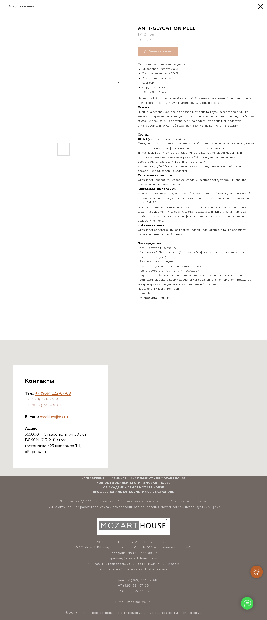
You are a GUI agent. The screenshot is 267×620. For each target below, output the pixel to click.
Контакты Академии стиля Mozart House (133, 483)
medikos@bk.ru (54, 417)
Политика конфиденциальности (143, 501)
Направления (93, 478)
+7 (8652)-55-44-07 (43, 405)
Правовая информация (189, 501)
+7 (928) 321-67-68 (42, 399)
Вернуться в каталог (23, 6)
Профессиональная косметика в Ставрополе (133, 492)
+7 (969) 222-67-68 (53, 393)
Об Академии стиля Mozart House (133, 487)
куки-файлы (213, 507)
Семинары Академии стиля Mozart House (149, 478)
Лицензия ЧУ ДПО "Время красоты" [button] (87, 501)
